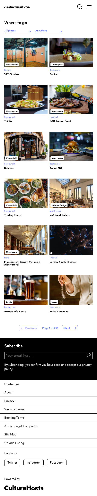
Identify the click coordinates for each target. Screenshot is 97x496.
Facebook (56, 463)
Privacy (9, 401)
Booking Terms (14, 418)
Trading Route (12, 215)
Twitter (12, 463)
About (8, 392)
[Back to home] (17, 6)
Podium (53, 74)
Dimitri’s (8, 168)
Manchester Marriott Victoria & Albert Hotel (22, 263)
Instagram (33, 463)
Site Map (10, 434)
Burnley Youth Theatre (62, 262)
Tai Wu (8, 121)
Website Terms (14, 409)
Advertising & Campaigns (21, 426)
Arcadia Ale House (15, 311)
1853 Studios (11, 74)
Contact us (11, 384)
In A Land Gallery (59, 215)
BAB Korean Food (60, 121)
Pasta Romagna (58, 311)
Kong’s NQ (55, 168)
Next (66, 328)
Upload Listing (14, 443)
